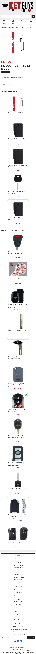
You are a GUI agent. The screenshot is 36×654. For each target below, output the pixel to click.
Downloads (18, 623)
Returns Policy (18, 589)
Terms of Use (18, 596)
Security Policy (18, 592)
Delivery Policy (18, 583)
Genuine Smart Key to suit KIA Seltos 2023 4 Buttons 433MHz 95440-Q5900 (17, 516)
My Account (18, 559)
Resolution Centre (18, 565)
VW (18, 614)
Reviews (17, 77)
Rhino (18, 608)
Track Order (18, 562)
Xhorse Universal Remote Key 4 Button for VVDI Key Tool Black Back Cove (17, 306)
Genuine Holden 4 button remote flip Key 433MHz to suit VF (17, 384)
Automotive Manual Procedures (18, 629)
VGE (18, 617)
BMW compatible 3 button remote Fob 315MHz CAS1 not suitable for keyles (17, 463)
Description (5, 77)
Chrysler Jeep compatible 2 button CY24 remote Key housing (16, 253)
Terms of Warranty (18, 599)
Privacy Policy (18, 586)
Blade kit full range (13, 278)
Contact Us (18, 574)
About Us (18, 571)
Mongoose (18, 604)
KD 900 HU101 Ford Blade (16, 112)
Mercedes (18, 611)
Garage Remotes (18, 626)
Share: (5, 71)
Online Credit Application (18, 577)
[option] (18, 42)
